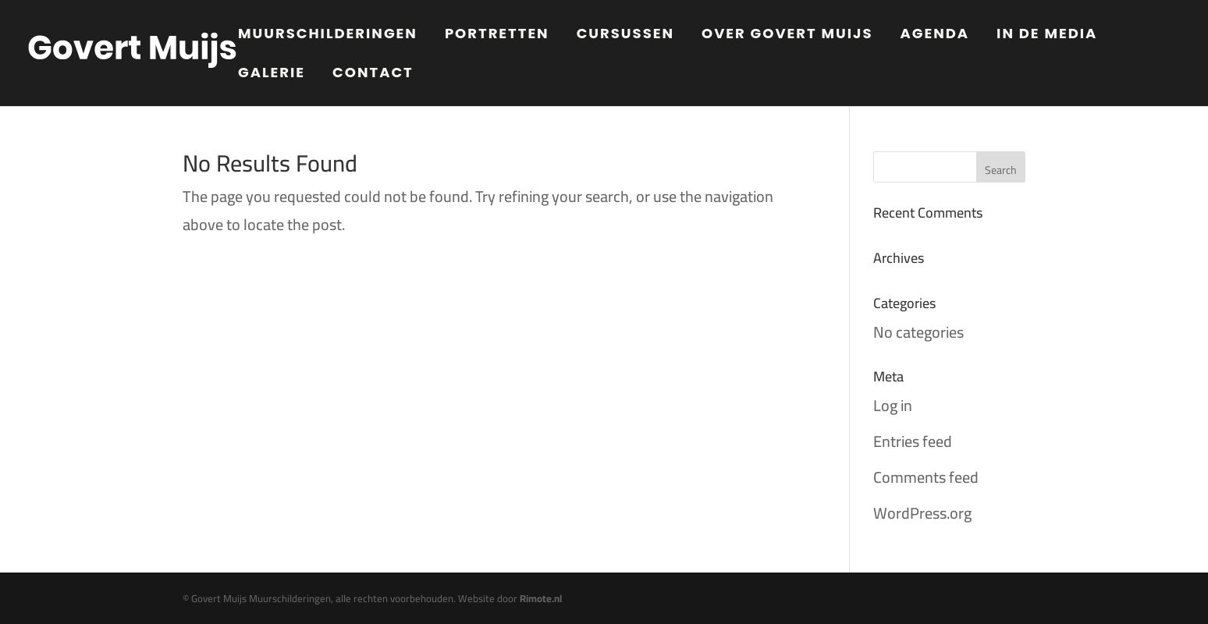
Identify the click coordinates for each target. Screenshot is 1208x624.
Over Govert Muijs (787, 35)
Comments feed (926, 477)
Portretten (497, 35)
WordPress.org (922, 512)
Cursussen (625, 35)
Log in (892, 405)
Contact (373, 74)
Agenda (935, 35)
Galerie (271, 74)
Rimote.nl (541, 598)
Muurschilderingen (327, 35)
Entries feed (912, 441)
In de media (1047, 35)
